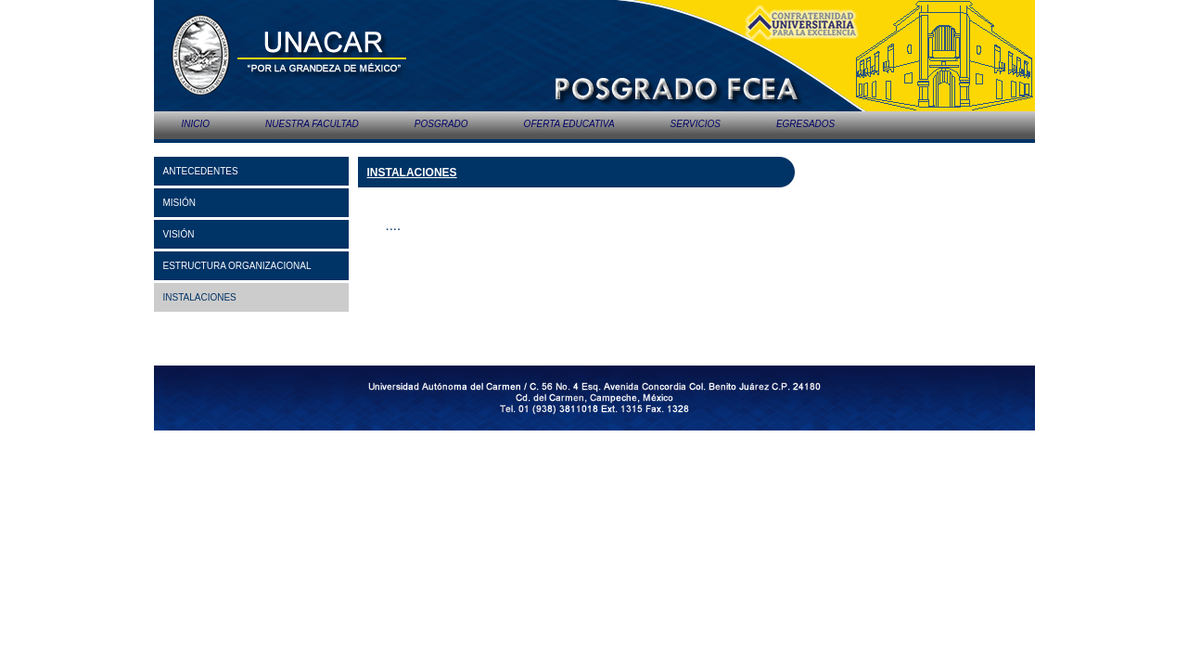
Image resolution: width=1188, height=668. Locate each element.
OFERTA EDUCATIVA (569, 124)
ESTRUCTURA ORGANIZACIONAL (237, 266)
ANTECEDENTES (200, 171)
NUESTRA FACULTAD (312, 124)
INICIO (196, 124)
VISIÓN (179, 234)
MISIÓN (180, 203)
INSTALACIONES (199, 297)
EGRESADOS (805, 124)
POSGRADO (441, 124)
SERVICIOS (696, 124)
